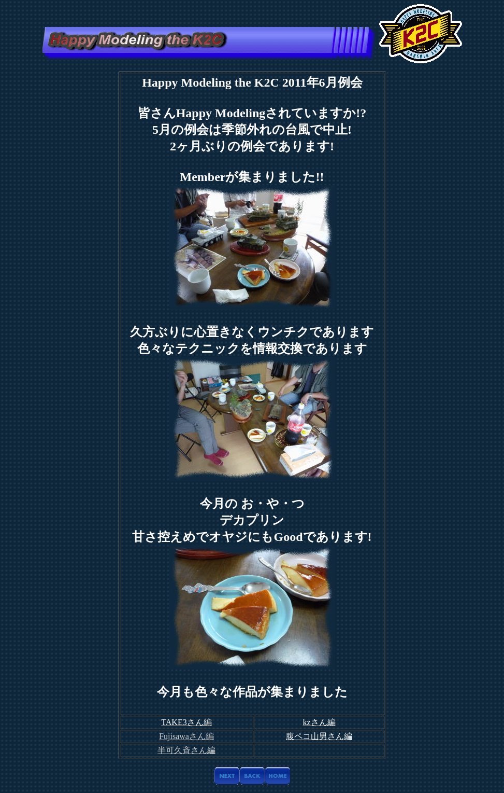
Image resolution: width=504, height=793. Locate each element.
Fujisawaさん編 (186, 736)
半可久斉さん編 (186, 750)
